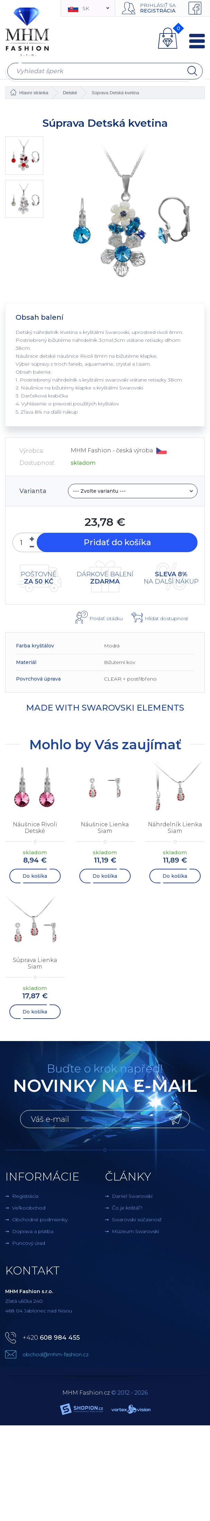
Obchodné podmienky (40, 1219)
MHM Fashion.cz (86, 1392)
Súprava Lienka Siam (35, 963)
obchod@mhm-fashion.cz (56, 1354)
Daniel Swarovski (132, 1196)
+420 (51, 1337)
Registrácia (157, 11)
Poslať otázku (106, 618)
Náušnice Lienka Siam (105, 827)
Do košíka (35, 876)
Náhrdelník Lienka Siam (175, 827)
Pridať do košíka (117, 542)
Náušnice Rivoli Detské (35, 827)
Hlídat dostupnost (166, 618)
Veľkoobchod (28, 1208)
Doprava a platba (32, 1231)
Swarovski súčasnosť (137, 1219)
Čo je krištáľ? (127, 1208)
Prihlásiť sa (158, 5)
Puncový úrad (28, 1243)
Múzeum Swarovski (135, 1231)
